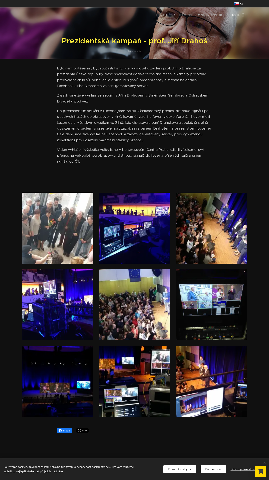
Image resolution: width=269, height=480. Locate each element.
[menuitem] (172, 15)
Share (64, 430)
